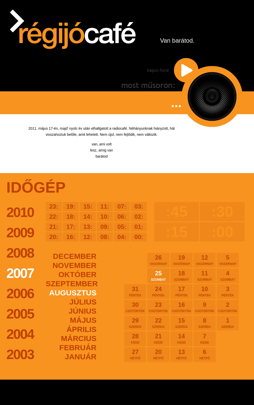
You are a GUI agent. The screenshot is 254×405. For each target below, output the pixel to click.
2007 (20, 273)
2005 (20, 313)
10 (204, 291)
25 (158, 275)
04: (121, 236)
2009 (20, 232)
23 (158, 307)
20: (53, 236)
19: (70, 206)
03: (138, 206)
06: (121, 216)
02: (138, 216)
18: (70, 216)
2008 (20, 252)
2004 (20, 334)
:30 (222, 211)
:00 (222, 231)
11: (104, 206)
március (79, 338)
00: (138, 236)
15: (87, 206)
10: (104, 216)
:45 (177, 211)
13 (181, 354)
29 (135, 323)
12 (204, 260)
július (83, 302)
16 (181, 307)
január (81, 356)
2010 (20, 212)
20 (158, 354)
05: (121, 226)
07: (121, 206)
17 (181, 291)
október (77, 274)
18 (181, 275)
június (83, 311)
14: (87, 216)
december (75, 256)
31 (135, 291)
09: (104, 226)
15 (181, 323)
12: (87, 236)
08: (104, 236)
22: (53, 216)
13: (87, 226)
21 (158, 338)
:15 (177, 231)
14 (181, 338)
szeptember (71, 283)
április (82, 329)
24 (158, 291)
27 (135, 354)
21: (53, 226)
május (83, 320)
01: (138, 226)
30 (135, 307)
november (75, 265)
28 (135, 338)
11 (204, 275)
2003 (20, 354)
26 (158, 260)
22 (158, 323)
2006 (20, 293)
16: (70, 236)
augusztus (73, 293)
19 (181, 260)
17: (70, 226)
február (78, 347)
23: (53, 206)
